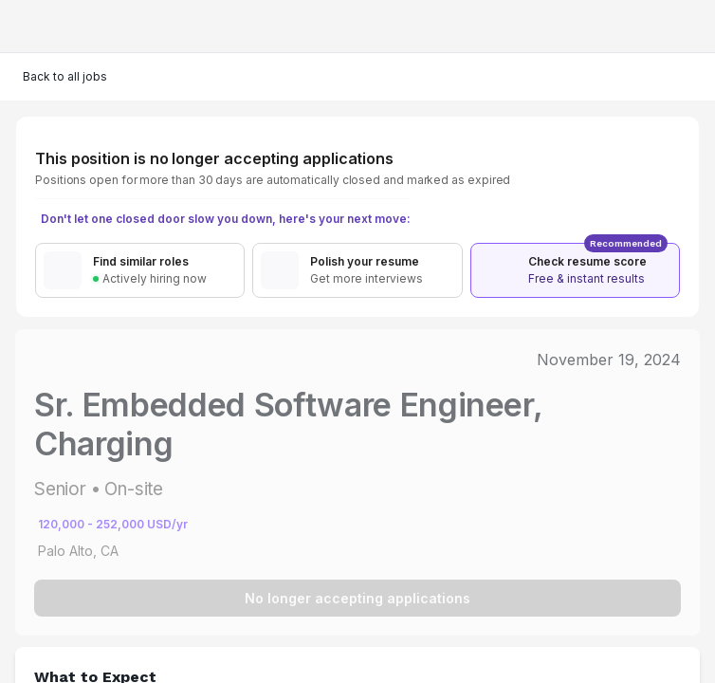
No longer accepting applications (357, 598)
